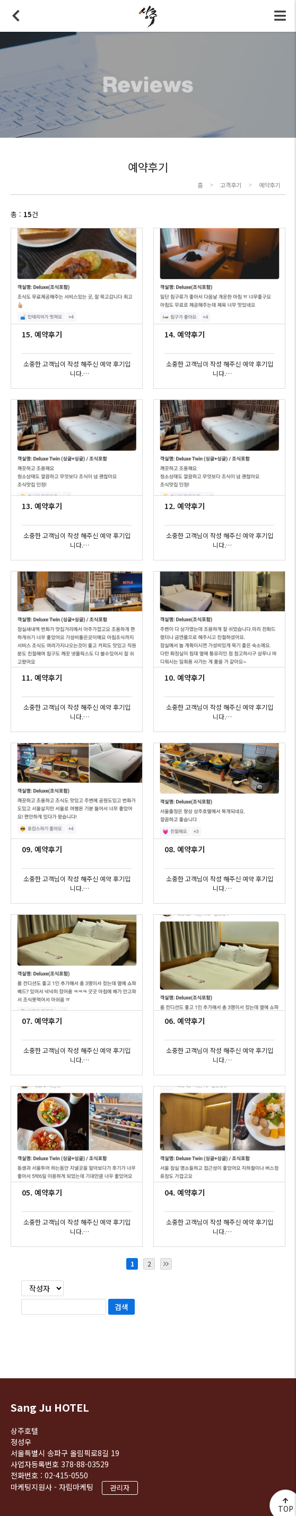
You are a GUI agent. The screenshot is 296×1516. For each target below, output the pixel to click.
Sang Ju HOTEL (50, 1407)
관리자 (119, 1488)
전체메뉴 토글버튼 (280, 16)
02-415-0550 (66, 1475)
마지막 (166, 1264)
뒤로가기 (16, 16)
